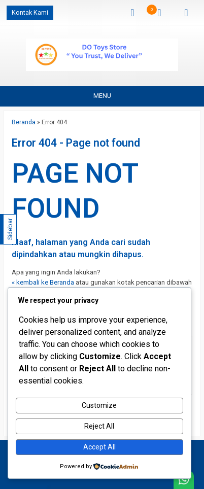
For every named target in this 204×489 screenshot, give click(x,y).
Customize (99, 405)
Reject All (99, 426)
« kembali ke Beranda (43, 282)
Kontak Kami (30, 12)
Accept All (99, 447)
